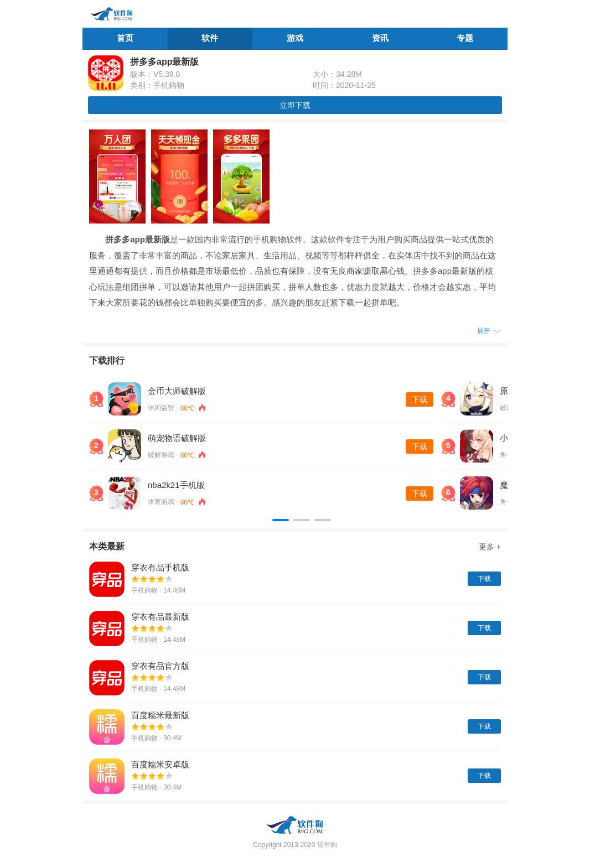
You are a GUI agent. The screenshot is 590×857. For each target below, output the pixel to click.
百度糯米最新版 (160, 715)
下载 (419, 399)
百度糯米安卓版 (160, 764)
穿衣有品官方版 (160, 666)
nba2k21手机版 (176, 485)
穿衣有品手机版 (160, 567)
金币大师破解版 (177, 391)
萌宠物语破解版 (177, 438)
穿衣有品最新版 (160, 616)
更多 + (490, 546)
